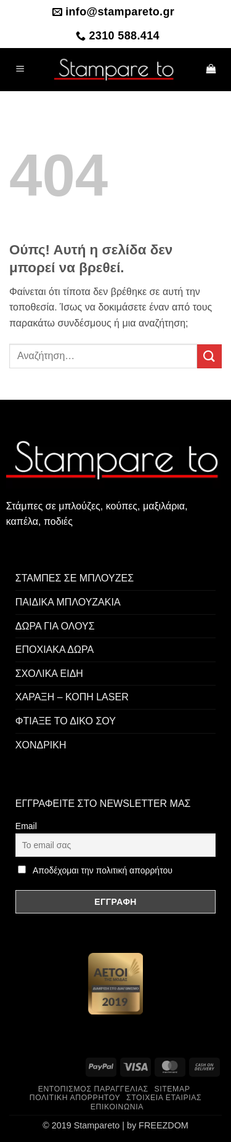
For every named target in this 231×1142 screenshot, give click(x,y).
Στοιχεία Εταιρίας (163, 1097)
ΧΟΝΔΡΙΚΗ (41, 745)
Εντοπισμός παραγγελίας (93, 1089)
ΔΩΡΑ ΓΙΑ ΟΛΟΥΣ (55, 626)
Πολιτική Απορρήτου (75, 1097)
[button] (20, 69)
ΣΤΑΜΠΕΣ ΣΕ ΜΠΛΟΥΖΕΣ (74, 578)
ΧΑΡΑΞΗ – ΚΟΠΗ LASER (72, 697)
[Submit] (209, 356)
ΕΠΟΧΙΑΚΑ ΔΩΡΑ (54, 649)
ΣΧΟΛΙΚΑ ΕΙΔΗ (49, 673)
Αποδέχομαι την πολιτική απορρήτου (102, 870)
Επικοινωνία (117, 1107)
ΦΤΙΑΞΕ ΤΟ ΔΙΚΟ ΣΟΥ (65, 721)
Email (26, 826)
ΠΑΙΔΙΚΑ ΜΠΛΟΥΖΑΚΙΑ (68, 602)
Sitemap (172, 1089)
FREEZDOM (163, 1125)
